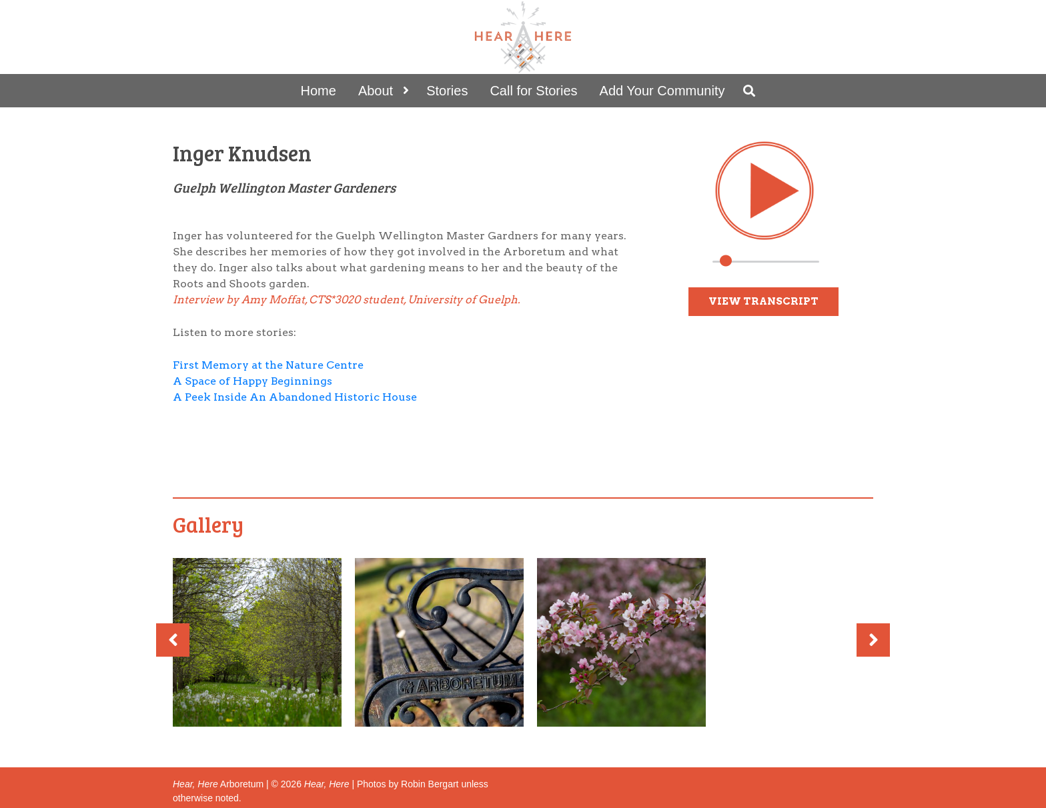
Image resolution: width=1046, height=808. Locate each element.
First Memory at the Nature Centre (268, 365)
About (375, 90)
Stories (447, 90)
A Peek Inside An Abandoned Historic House (295, 397)
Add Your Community (662, 90)
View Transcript (763, 301)
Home (318, 90)
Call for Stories (533, 90)
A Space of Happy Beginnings (252, 381)
